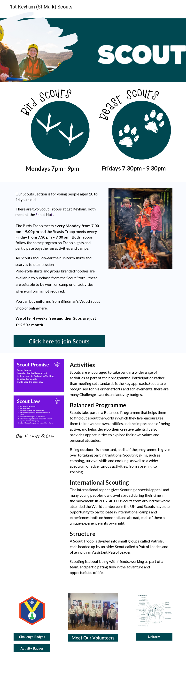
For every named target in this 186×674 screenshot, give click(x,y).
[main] (52, 168)
